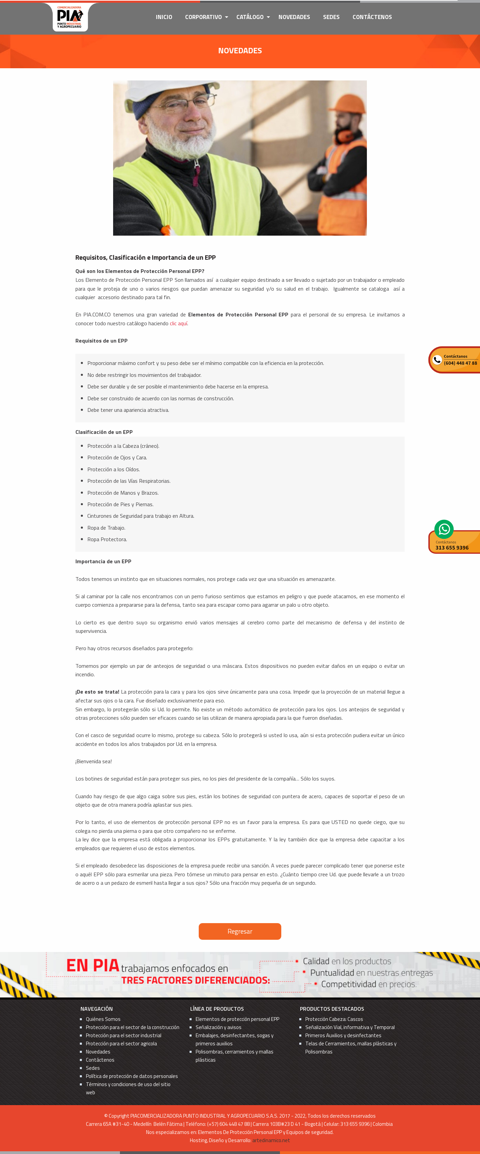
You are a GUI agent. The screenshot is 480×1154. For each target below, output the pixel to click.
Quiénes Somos (103, 1019)
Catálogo (250, 17)
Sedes (331, 17)
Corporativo (203, 17)
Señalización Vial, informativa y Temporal (350, 1027)
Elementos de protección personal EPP (237, 1019)
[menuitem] (164, 17)
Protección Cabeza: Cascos (334, 1019)
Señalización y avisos (219, 1027)
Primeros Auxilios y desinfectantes (343, 1035)
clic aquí (178, 323)
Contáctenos (372, 17)
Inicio (164, 17)
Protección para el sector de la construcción (132, 1027)
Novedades (294, 17)
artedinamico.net (271, 1140)
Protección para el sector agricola (121, 1043)
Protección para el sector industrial (123, 1035)
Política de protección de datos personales (132, 1076)
